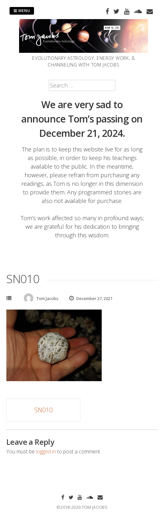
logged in (46, 451)
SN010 (43, 410)
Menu (22, 10)
